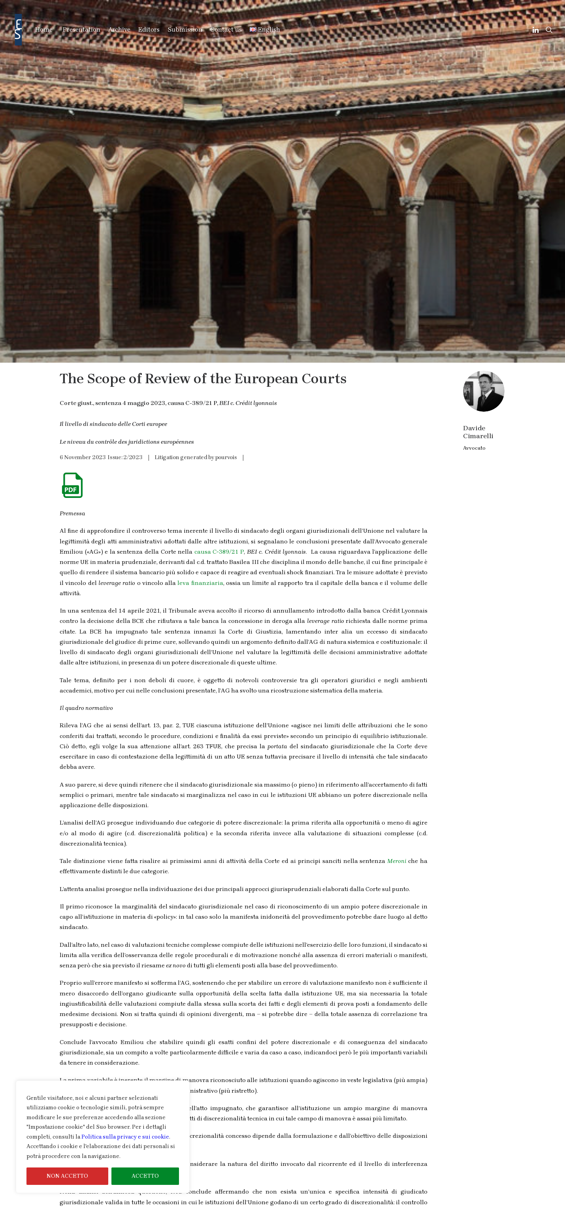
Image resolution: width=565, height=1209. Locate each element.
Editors (149, 29)
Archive (119, 29)
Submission (185, 29)
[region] (103, 1137)
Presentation (81, 29)
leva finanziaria (200, 305)
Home (44, 29)
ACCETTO (145, 1176)
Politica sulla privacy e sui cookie (125, 1136)
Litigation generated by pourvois (195, 180)
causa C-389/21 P (219, 274)
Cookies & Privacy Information (452, 1204)
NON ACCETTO (67, 1176)
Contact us (226, 29)
